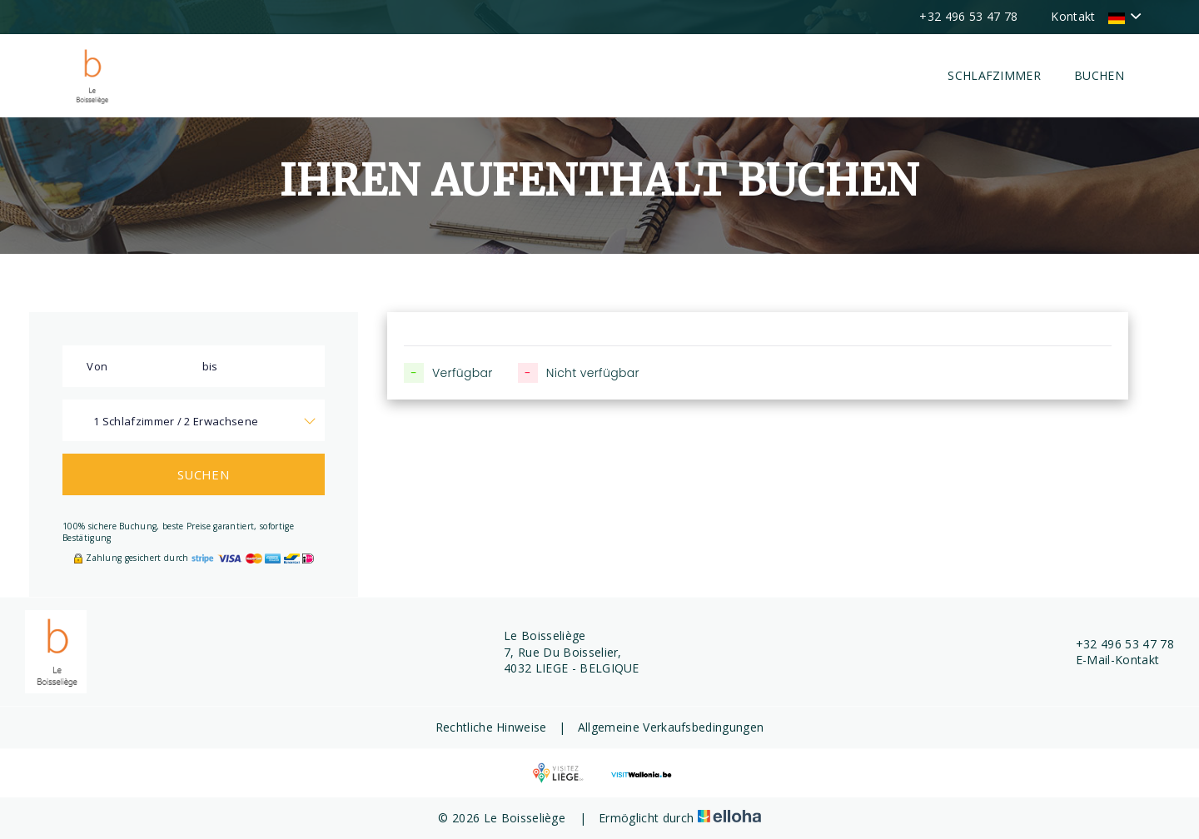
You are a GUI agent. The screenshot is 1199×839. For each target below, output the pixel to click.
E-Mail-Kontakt (1108, 660)
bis (210, 366)
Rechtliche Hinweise (491, 727)
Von (97, 366)
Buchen (1099, 75)
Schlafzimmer (994, 75)
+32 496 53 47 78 (1115, 644)
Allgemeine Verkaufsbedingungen (671, 727)
